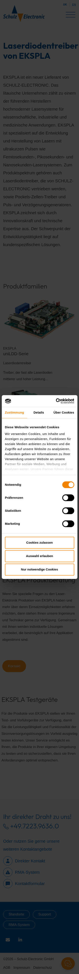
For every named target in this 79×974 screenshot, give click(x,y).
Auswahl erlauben (39, 556)
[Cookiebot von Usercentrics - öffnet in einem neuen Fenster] (56, 401)
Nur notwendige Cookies (39, 569)
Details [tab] (38, 412)
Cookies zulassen (39, 542)
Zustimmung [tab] (14, 412)
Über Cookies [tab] (64, 412)
